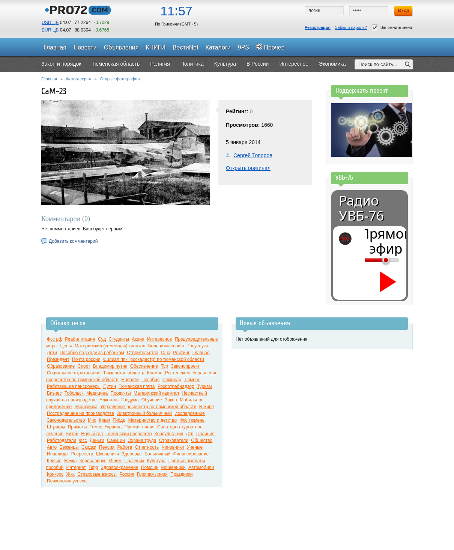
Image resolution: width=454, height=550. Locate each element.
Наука (70, 460)
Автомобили (201, 467)
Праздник (134, 460)
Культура (156, 460)
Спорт (84, 366)
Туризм (204, 386)
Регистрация (318, 27)
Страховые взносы (97, 474)
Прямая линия (140, 427)
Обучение (151, 400)
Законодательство (66, 420)
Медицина (97, 393)
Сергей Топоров (252, 155)
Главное (201, 352)
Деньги (97, 440)
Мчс (92, 420)
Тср (164, 366)
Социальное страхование (73, 373)
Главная (49, 79)
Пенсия (106, 447)
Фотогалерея (78, 79)
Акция (138, 339)
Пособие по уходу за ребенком (92, 352)
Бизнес (54, 393)
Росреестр (82, 454)
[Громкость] (369, 260)
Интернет (76, 467)
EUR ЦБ (50, 30)
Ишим (115, 460)
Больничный (157, 454)
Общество (201, 440)
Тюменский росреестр (129, 433)
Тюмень (192, 379)
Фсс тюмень (191, 420)
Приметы (77, 427)
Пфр (93, 467)
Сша (165, 352)
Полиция (205, 433)
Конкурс (55, 474)
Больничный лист (166, 346)
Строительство (142, 352)
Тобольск (74, 393)
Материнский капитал (156, 393)
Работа (124, 447)
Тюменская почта (137, 386)
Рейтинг (181, 352)
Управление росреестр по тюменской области (148, 406)
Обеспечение (144, 366)
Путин (109, 386)
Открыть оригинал (248, 168)
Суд (102, 339)
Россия (126, 474)
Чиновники (173, 447)
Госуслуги (198, 346)
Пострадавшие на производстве (80, 413)
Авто (52, 447)
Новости (129, 379)
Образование (61, 366)
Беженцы (69, 447)
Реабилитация (80, 339)
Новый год (92, 433)
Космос (154, 373)
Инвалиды (58, 454)
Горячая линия (152, 474)
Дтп (189, 433)
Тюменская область (123, 373)
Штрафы (56, 427)
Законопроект (185, 366)
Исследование (189, 413)
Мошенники (173, 467)
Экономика (86, 406)
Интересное (159, 339)
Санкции (116, 440)
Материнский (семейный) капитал (110, 346)
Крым (105, 420)
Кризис (54, 460)
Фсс (83, 440)
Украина (113, 427)
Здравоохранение (119, 467)
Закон (171, 400)
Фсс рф (54, 339)
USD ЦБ (50, 22)
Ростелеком (177, 373)
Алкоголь (109, 400)
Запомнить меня (391, 27)
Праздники (181, 474)
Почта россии (86, 359)
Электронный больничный (144, 413)
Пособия (150, 379)
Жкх (70, 474)
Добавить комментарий (73, 241)
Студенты (119, 339)
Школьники (107, 454)
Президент (58, 359)
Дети (52, 352)
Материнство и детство (152, 420)
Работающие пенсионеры (74, 386)
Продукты (120, 393)
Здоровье (132, 454)
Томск (96, 427)
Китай (72, 433)
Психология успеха (67, 481)
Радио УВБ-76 (361, 208)
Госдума (129, 400)
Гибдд (119, 420)
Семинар (171, 379)
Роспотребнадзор (176, 386)
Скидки (88, 447)
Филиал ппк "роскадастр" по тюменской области (153, 359)
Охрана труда (142, 440)
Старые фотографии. (120, 79)
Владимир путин (110, 366)
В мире (206, 406)
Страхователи (173, 440)
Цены (66, 346)
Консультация (169, 433)
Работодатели (61, 440)
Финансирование (191, 454)
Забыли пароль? (351, 27)
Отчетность (147, 447)
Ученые (195, 447)
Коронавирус (93, 460)
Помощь (149, 467)
